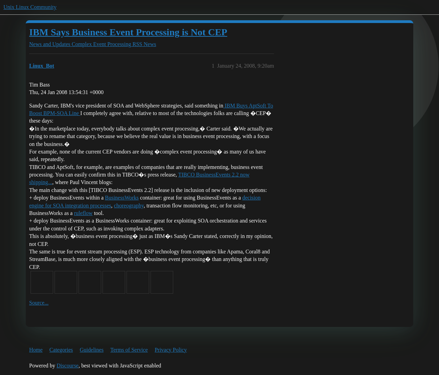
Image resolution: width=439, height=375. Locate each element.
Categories (61, 350)
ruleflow (83, 213)
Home (36, 350)
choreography (129, 205)
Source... (38, 303)
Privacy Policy (171, 350)
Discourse (68, 365)
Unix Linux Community (30, 7)
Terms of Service (129, 350)
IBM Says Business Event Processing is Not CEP (128, 32)
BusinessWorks (122, 198)
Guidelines (92, 350)
